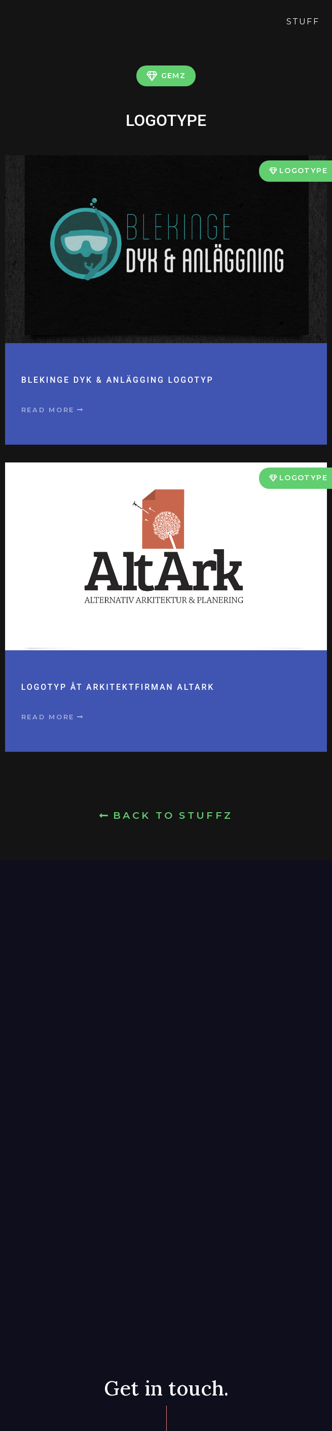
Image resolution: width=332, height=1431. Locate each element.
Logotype (303, 170)
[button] (52, 410)
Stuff (303, 21)
